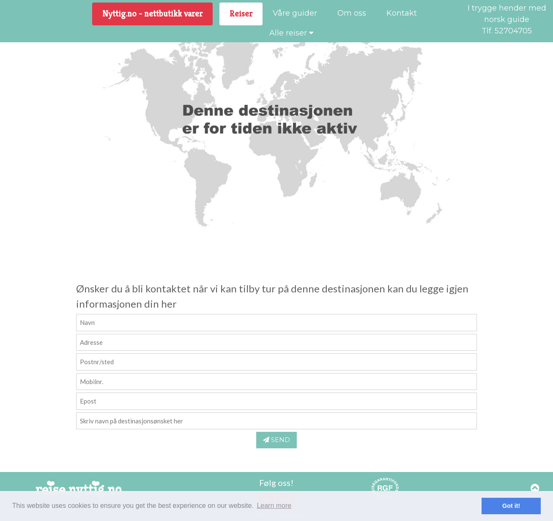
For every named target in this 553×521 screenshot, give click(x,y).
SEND (276, 440)
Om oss (351, 13)
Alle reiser (291, 33)
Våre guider (295, 13)
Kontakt (401, 13)
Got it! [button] (511, 505)
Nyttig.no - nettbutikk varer (152, 13)
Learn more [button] (274, 505)
